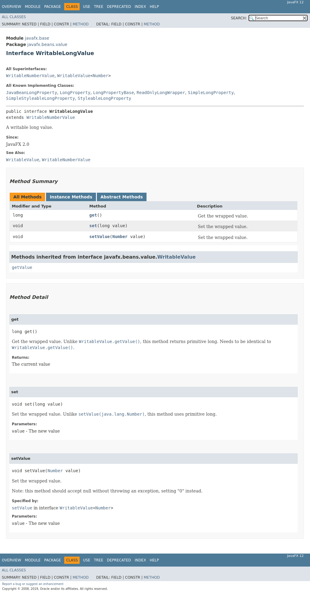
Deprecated (119, 7)
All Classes (14, 17)
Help (154, 7)
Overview (11, 7)
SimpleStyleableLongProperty (40, 98)
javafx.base (37, 38)
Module (33, 7)
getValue (22, 267)
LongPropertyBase (113, 92)
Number (100, 75)
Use (86, 7)
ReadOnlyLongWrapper (161, 92)
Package (52, 7)
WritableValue (74, 75)
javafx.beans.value (47, 44)
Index (140, 7)
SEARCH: (239, 18)
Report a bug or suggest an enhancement (33, 584)
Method (81, 24)
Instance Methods (71, 197)
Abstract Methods (122, 197)
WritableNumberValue (30, 75)
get (93, 215)
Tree (98, 7)
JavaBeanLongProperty (31, 92)
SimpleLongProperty (211, 92)
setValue (99, 236)
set (93, 225)
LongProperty (75, 92)
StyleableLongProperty (104, 98)
